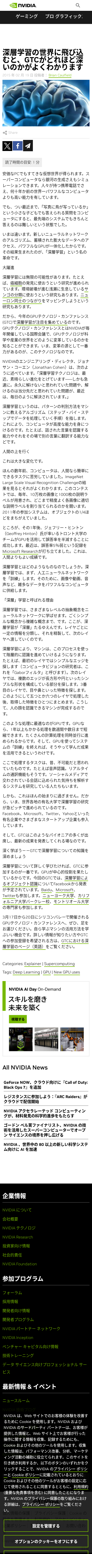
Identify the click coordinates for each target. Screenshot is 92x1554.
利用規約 (81, 1497)
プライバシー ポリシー (41, 1514)
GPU (47, 971)
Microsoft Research (20, 551)
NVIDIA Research (17, 1237)
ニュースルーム (16, 1400)
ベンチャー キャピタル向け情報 (30, 1346)
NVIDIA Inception (17, 1337)
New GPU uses (67, 971)
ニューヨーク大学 (58, 895)
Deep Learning (26, 971)
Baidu (46, 889)
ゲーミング (27, 16)
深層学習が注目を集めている (41, 322)
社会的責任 (12, 1255)
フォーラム (12, 1292)
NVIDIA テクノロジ (19, 1227)
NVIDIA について (17, 1209)
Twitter (8, 895)
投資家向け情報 (16, 1245)
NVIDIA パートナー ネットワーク (31, 1328)
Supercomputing (59, 963)
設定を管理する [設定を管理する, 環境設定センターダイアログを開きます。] (46, 1536)
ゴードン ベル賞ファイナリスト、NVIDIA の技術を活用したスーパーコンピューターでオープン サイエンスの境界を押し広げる (45, 1130)
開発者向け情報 (16, 1310)
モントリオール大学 (71, 901)
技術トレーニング (18, 1355)
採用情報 (10, 1301)
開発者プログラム (18, 1319)
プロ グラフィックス (65, 16)
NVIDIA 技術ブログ (19, 1409)
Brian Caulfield (60, 75)
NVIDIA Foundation (19, 1263)
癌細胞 (16, 283)
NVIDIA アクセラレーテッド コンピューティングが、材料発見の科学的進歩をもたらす (45, 1113)
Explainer (32, 963)
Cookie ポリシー (25, 1485)
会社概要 (10, 1219)
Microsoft (65, 889)
